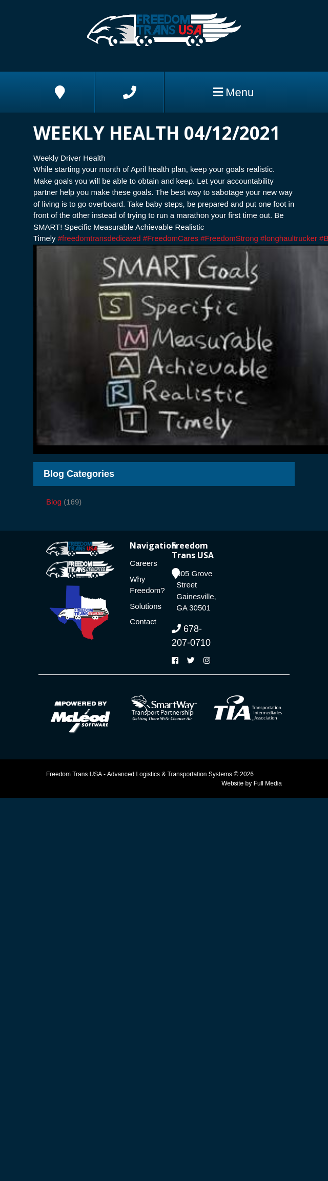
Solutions (143, 606)
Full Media (268, 783)
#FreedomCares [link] (170, 238)
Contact (143, 621)
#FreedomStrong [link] (229, 238)
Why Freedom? (143, 585)
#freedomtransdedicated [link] (99, 238)
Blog (53, 501)
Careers (143, 563)
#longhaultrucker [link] (288, 238)
